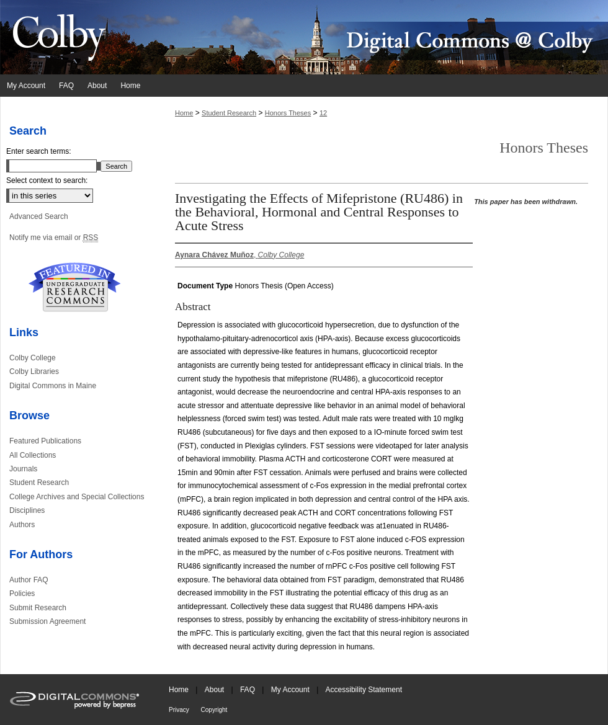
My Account (291, 689)
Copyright (214, 709)
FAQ (248, 689)
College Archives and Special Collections (76, 496)
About (215, 689)
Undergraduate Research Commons (74, 287)
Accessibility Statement (364, 689)
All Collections (32, 455)
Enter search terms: (38, 151)
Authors (22, 524)
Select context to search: (46, 180)
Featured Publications (45, 441)
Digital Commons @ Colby (378, 37)
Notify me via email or (53, 237)
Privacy (180, 709)
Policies (22, 593)
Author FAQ (28, 580)
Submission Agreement (47, 621)
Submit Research (37, 607)
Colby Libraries (34, 371)
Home (184, 113)
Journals (23, 469)
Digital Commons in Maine (52, 385)
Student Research (229, 113)
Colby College (32, 358)
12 (323, 113)
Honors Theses (288, 113)
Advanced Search (38, 216)
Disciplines (27, 510)
